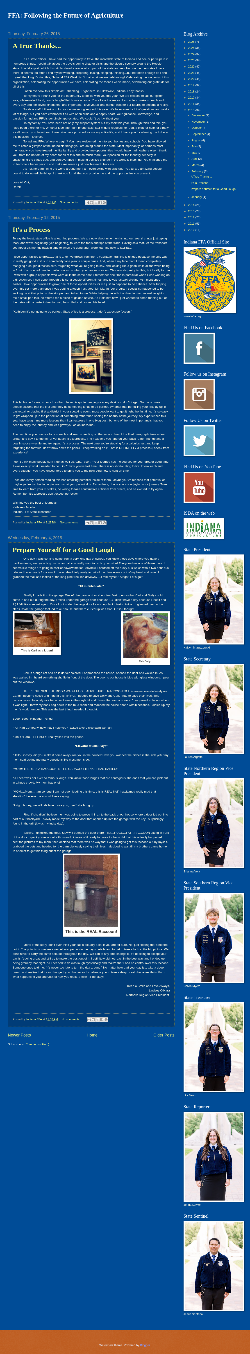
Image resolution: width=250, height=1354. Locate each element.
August (196, 140)
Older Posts (164, 1035)
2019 (191, 85)
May (194, 152)
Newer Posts (19, 1035)
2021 (191, 72)
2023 (191, 60)
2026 (191, 41)
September (199, 134)
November (198, 121)
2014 (191, 205)
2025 (191, 48)
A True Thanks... (37, 45)
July (194, 146)
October (196, 127)
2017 (191, 97)
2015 (191, 110)
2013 (191, 211)
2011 (191, 223)
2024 (191, 54)
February (197, 171)
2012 (191, 217)
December (198, 115)
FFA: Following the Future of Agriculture (65, 15)
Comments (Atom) (37, 1044)
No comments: (69, 202)
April (194, 158)
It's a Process (31, 229)
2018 (191, 91)
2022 (191, 66)
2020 (191, 79)
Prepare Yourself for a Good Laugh (63, 549)
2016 (191, 104)
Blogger (145, 1345)
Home (92, 1035)
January (196, 197)
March (195, 165)
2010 (191, 230)
